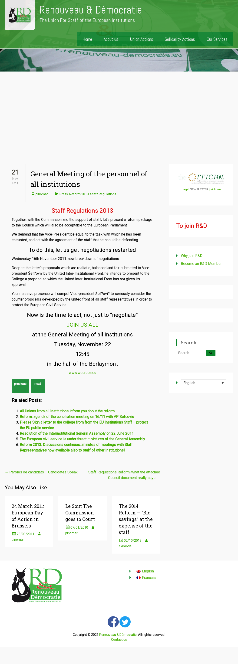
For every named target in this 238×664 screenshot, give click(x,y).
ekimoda (125, 546)
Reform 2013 (79, 194)
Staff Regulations (103, 194)
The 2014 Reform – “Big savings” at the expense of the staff (136, 519)
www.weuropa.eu (82, 372)
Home (87, 39)
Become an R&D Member (201, 263)
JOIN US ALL (82, 325)
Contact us (119, 639)
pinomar (42, 194)
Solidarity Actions (180, 39)
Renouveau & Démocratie (91, 10)
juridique (215, 189)
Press (64, 194)
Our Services (217, 39)
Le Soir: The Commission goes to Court (80, 512)
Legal (185, 189)
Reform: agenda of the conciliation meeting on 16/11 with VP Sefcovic (77, 416)
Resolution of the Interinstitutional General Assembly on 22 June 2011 (77, 433)
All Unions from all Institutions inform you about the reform (67, 411)
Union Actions (141, 39)
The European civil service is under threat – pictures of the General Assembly (82, 439)
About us (111, 39)
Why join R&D (191, 255)
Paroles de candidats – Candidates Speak (41, 472)
